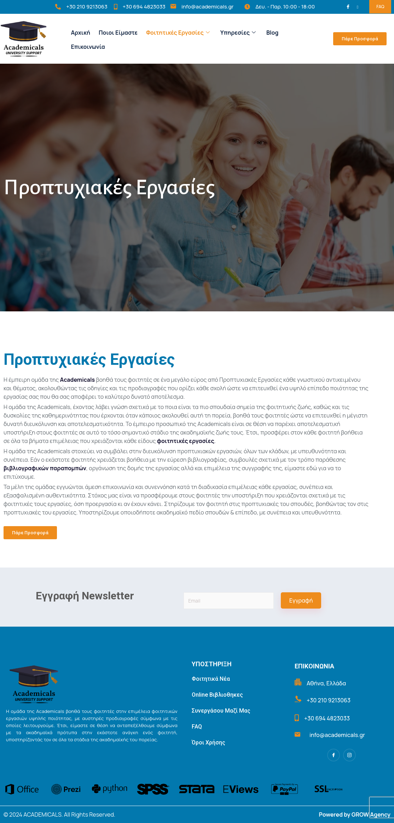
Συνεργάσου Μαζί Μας (221, 710)
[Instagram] (358, 7)
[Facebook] (349, 7)
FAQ (380, 7)
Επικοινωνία (88, 47)
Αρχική (80, 32)
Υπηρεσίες (238, 33)
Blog (272, 32)
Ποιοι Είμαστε (118, 32)
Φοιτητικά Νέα (211, 678)
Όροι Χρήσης (208, 742)
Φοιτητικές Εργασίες (178, 33)
